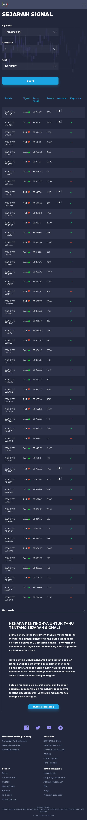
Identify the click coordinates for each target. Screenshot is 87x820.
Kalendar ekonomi (52, 745)
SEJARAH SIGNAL (52, 741)
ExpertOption (9, 799)
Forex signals (50, 763)
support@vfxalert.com (54, 777)
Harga (46, 790)
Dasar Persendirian (11, 745)
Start (30, 80)
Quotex (5, 782)
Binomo (6, 790)
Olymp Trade (8, 786)
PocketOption (9, 777)
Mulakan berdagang (43, 707)
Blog (46, 786)
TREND (47, 754)
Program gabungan (53, 795)
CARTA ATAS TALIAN (54, 750)
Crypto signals (51, 758)
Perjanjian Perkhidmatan (14, 741)
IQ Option (7, 795)
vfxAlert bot (49, 773)
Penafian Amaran (10, 750)
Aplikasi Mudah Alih (53, 782)
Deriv (4, 773)
